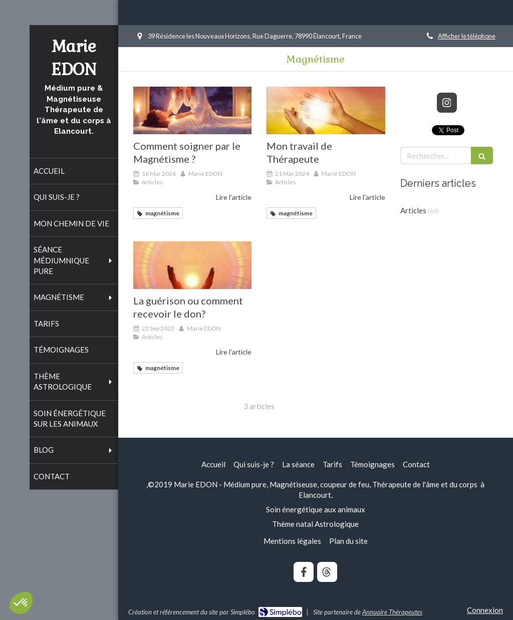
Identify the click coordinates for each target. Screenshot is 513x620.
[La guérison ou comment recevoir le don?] (192, 265)
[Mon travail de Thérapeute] (326, 110)
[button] (21, 603)
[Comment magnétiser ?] (192, 110)
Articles (413, 210)
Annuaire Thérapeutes (392, 612)
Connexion (485, 609)
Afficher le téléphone (466, 36)
